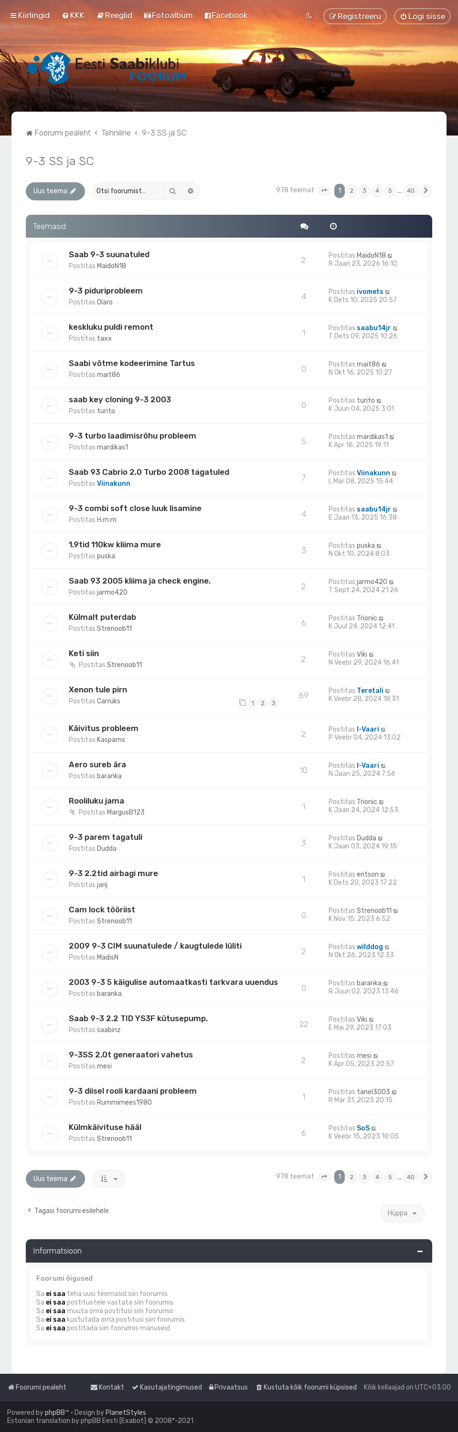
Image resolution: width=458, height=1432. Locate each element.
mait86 (108, 375)
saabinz (109, 1030)
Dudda (107, 849)
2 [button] (351, 190)
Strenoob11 (114, 629)
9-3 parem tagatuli (105, 837)
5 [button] (390, 190)
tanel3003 (373, 1092)
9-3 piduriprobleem (106, 290)
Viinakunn (113, 484)
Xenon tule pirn (98, 689)
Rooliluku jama (96, 800)
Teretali (370, 691)
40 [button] (411, 190)
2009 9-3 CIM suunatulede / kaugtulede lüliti (155, 946)
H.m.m (107, 520)
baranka (109, 776)
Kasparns (111, 740)
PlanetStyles (126, 1413)
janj (102, 885)
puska (106, 556)
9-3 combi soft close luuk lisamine (135, 508)
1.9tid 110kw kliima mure (115, 544)
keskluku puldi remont (111, 327)
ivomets (370, 292)
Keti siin (84, 653)
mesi (104, 1066)
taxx (104, 338)
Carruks (108, 701)
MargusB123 (126, 812)
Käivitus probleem (103, 728)
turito (106, 411)
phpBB (55, 1413)
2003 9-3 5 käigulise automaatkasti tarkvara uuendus (173, 982)
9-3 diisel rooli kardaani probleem (133, 1091)
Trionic (367, 618)
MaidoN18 (111, 266)
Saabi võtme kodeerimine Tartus (132, 363)
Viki (362, 654)
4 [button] (377, 190)
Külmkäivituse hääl (105, 1127)
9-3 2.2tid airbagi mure (113, 873)
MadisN (107, 957)
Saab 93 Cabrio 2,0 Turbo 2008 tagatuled (149, 472)
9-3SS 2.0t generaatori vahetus (131, 1054)
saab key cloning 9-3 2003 (120, 399)
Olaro (105, 302)
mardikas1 (112, 447)
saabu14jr (374, 328)
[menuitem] (73, 15)
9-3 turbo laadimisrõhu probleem (132, 435)
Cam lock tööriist (102, 909)
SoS (363, 1128)
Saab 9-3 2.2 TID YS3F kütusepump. (138, 1018)
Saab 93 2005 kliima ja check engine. (140, 580)
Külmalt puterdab (102, 617)
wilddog (370, 947)
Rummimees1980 (124, 1102)
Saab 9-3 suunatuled (109, 254)
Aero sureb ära (97, 764)
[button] (324, 191)
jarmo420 (112, 592)
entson (368, 874)
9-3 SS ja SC (60, 161)
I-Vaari (368, 729)
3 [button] (364, 190)
